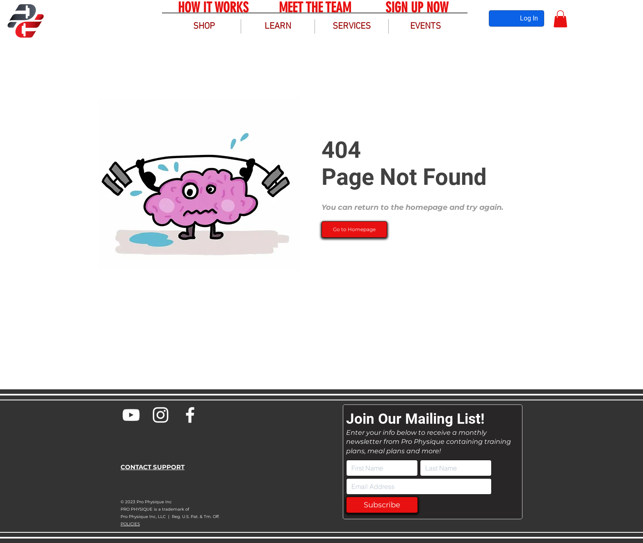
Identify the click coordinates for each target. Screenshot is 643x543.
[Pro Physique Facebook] (190, 414)
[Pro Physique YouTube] (131, 414)
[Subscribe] (382, 505)
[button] (278, 26)
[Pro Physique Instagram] (160, 414)
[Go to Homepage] (354, 229)
